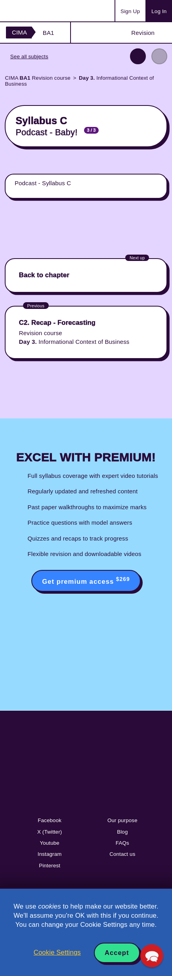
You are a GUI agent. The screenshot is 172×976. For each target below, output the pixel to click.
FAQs (122, 843)
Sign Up (130, 11)
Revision (143, 32)
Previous (138, 56)
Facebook (49, 820)
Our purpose (122, 820)
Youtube (49, 843)
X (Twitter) (49, 832)
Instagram (50, 854)
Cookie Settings (57, 952)
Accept (117, 953)
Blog (122, 832)
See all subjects (29, 56)
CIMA (19, 32)
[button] (151, 955)
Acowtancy (37, 10)
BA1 (48, 32)
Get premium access (86, 580)
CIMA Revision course (37, 78)
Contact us (122, 854)
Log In (158, 11)
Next (159, 56)
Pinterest (49, 866)
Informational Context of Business (79, 81)
